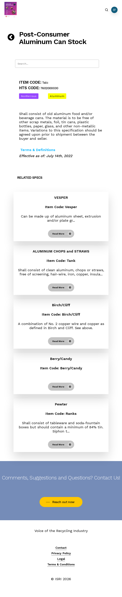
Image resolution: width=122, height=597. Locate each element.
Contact (61, 547)
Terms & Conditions (61, 564)
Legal (61, 558)
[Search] (57, 64)
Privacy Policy (61, 553)
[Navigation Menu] (114, 9)
